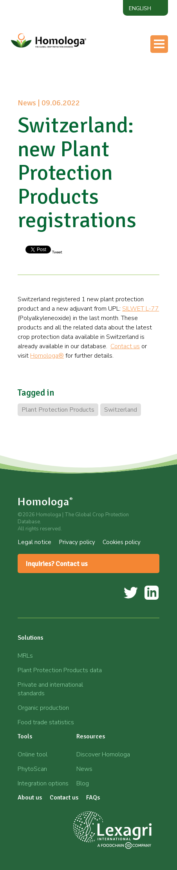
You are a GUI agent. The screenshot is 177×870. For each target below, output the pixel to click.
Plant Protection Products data (60, 670)
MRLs (25, 655)
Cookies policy (122, 542)
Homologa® (47, 355)
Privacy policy (77, 542)
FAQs (93, 797)
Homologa (45, 501)
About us (30, 797)
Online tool (32, 754)
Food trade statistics (46, 722)
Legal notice (34, 542)
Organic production (43, 708)
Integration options (43, 783)
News (84, 769)
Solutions (30, 638)
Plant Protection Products (58, 409)
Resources (90, 736)
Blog (82, 783)
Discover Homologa (103, 754)
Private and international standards (50, 689)
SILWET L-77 (140, 308)
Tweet (56, 252)
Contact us (125, 346)
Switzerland (120, 409)
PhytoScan (32, 769)
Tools (25, 736)
